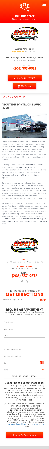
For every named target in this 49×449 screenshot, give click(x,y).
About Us (18, 97)
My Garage (24, 86)
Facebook (22, 283)
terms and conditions (17, 424)
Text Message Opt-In (24, 376)
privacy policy (38, 424)
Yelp (27, 283)
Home (5, 97)
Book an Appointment (24, 78)
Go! (43, 300)
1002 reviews (31, 51)
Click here (17, 19)
